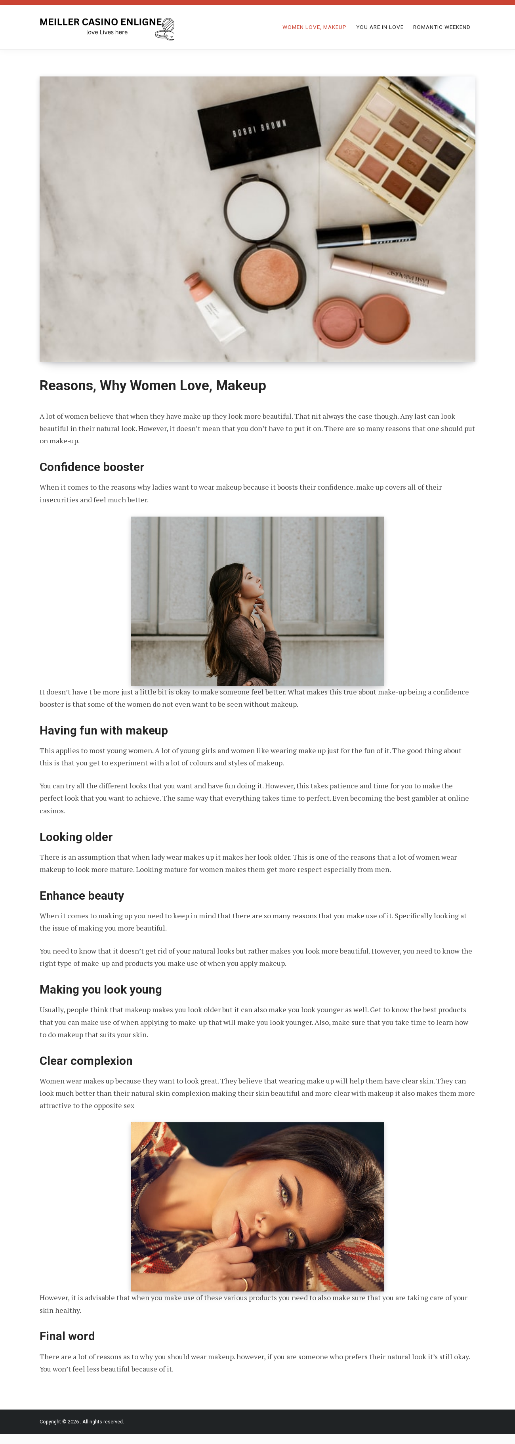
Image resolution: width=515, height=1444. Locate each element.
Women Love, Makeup (314, 27)
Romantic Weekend (442, 27)
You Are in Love (380, 27)
